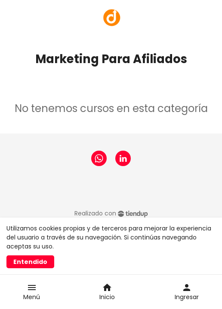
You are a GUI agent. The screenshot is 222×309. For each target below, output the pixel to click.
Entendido (30, 262)
